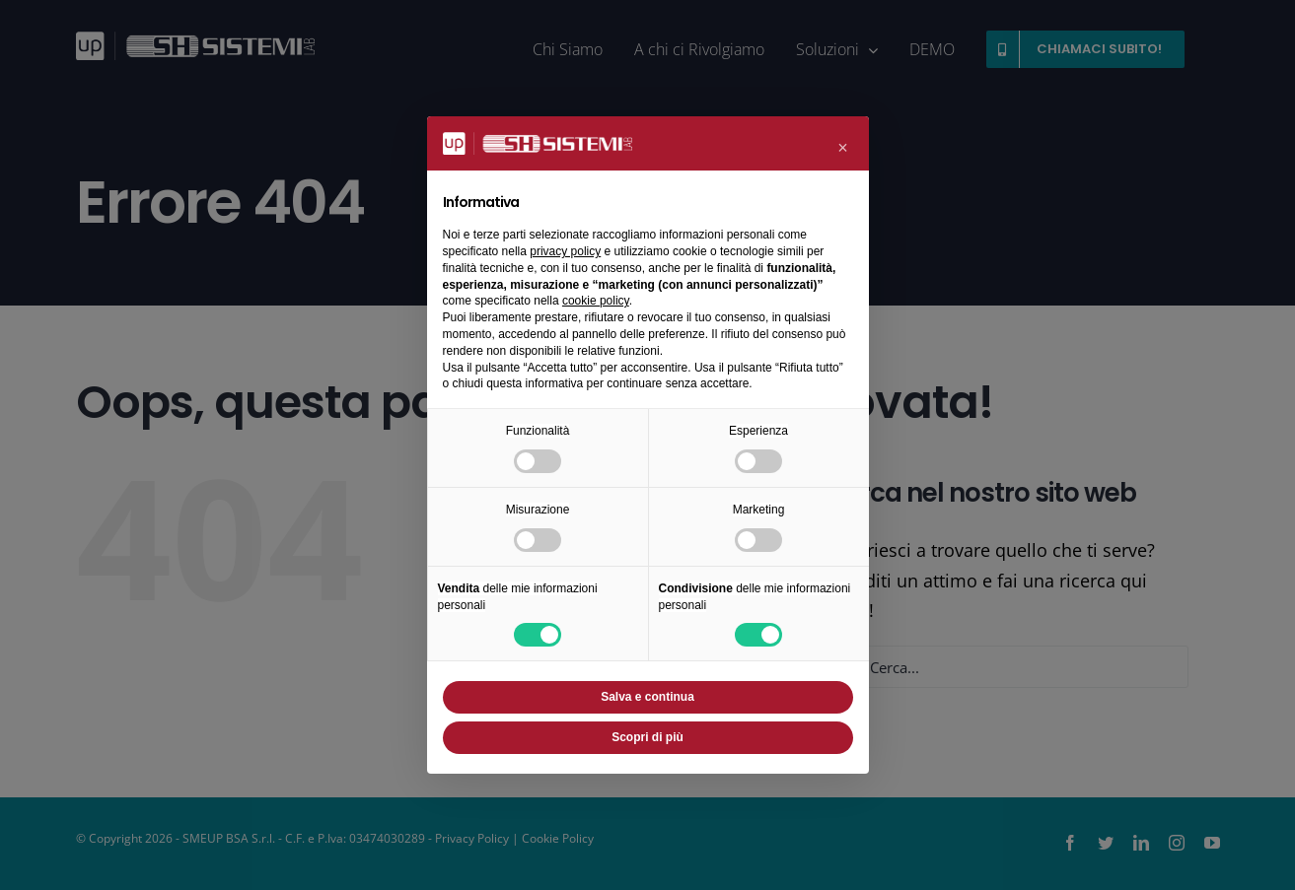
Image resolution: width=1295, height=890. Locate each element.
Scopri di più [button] (647, 737)
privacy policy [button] (565, 251)
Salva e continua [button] (647, 697)
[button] (843, 148)
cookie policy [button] (595, 301)
